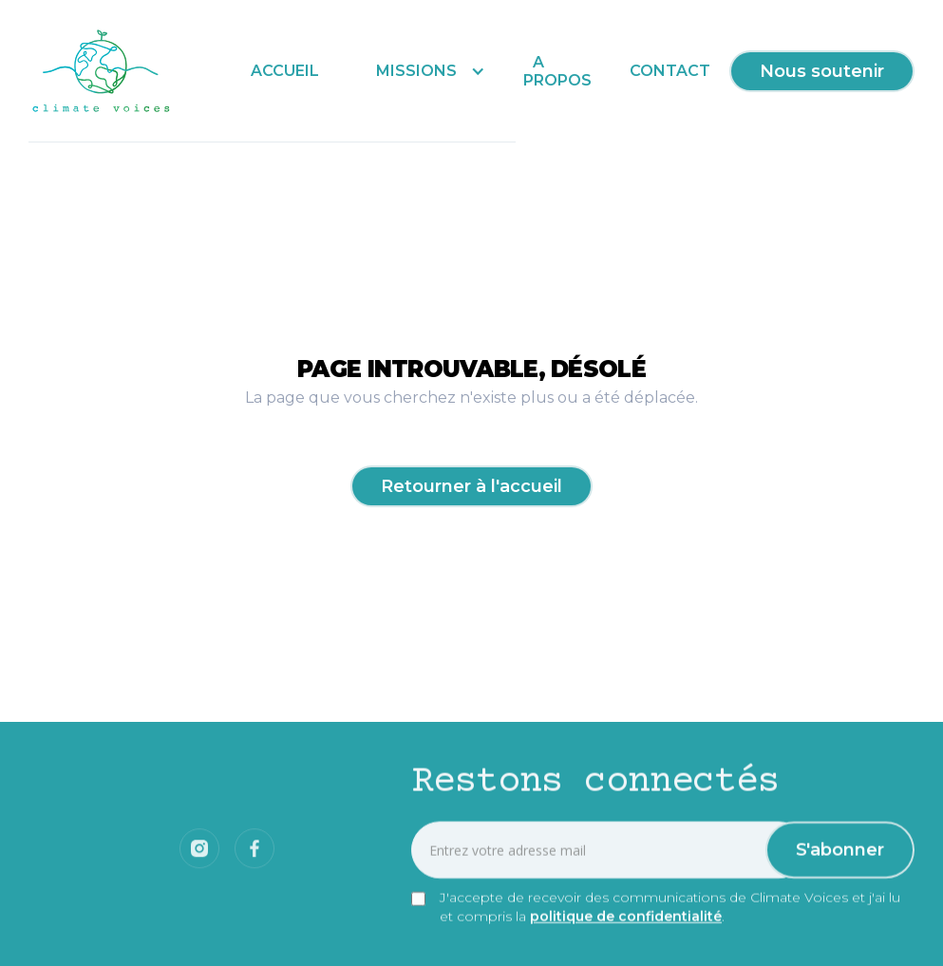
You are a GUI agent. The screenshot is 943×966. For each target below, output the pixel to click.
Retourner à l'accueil (471, 486)
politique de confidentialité (626, 917)
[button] (426, 71)
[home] (101, 71)
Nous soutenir (822, 71)
